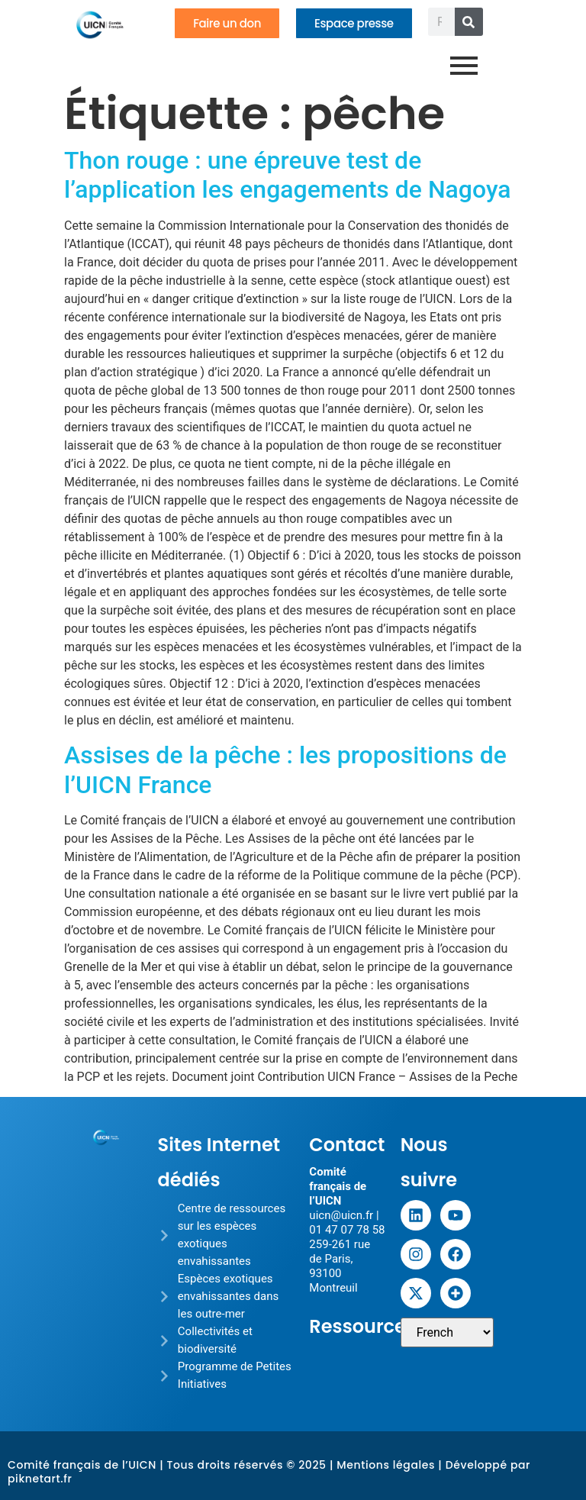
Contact (347, 1144)
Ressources (362, 1326)
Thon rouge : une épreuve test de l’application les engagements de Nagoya (287, 175)
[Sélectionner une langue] (447, 1332)
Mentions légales (385, 1465)
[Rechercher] (469, 22)
